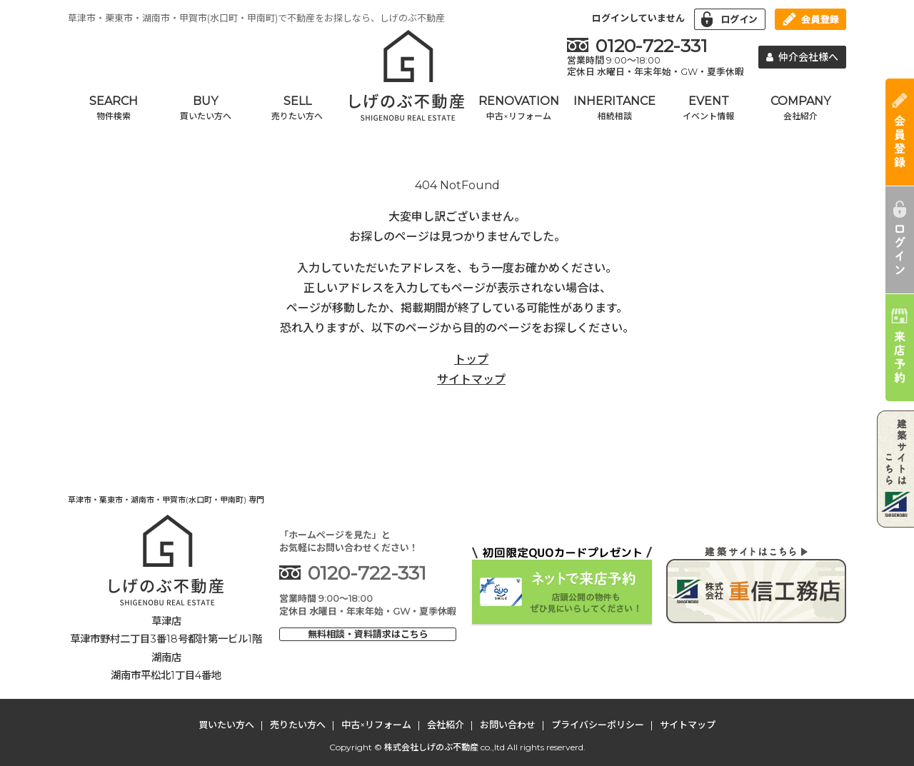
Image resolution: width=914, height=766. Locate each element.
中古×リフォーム (376, 724)
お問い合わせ (508, 724)
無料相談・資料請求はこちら (368, 634)
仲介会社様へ (802, 57)
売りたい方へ (298, 724)
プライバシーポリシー (597, 724)
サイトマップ (471, 379)
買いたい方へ (226, 724)
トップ (471, 359)
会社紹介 (445, 724)
